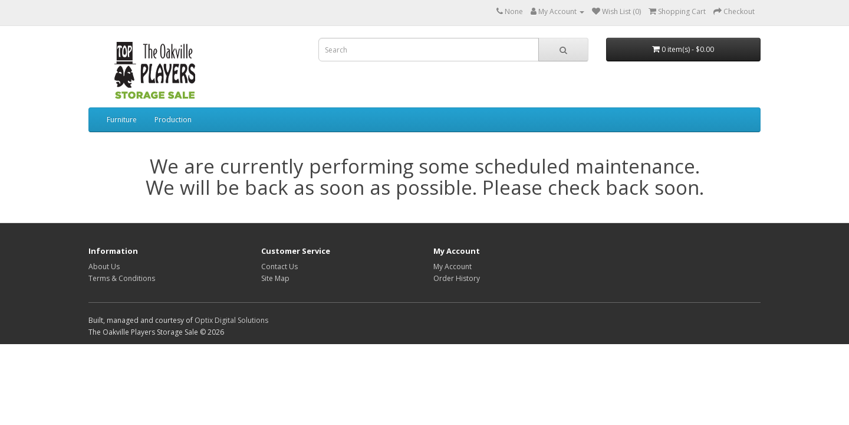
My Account (452, 266)
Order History (456, 278)
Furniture (122, 120)
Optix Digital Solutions (231, 320)
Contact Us (279, 266)
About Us (104, 266)
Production (173, 120)
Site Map (275, 278)
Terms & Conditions (121, 278)
